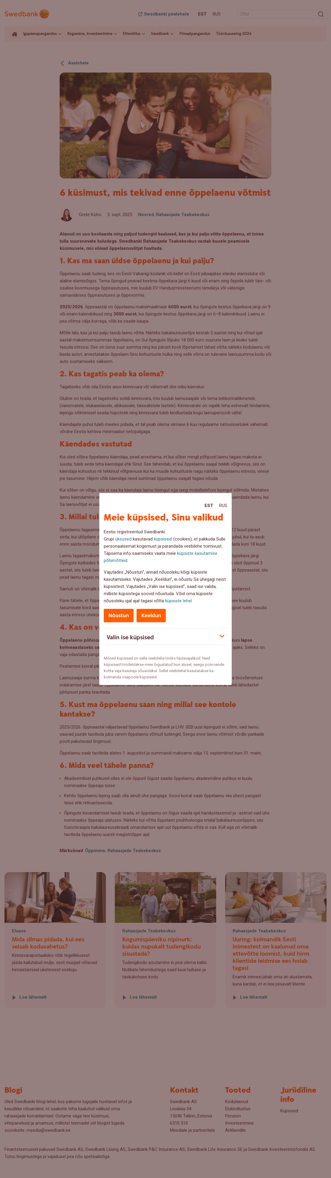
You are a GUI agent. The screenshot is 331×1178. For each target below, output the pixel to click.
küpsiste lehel (178, 600)
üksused (123, 539)
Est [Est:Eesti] (209, 505)
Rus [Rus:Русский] (223, 505)
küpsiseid (163, 539)
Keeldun (151, 615)
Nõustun (119, 615)
